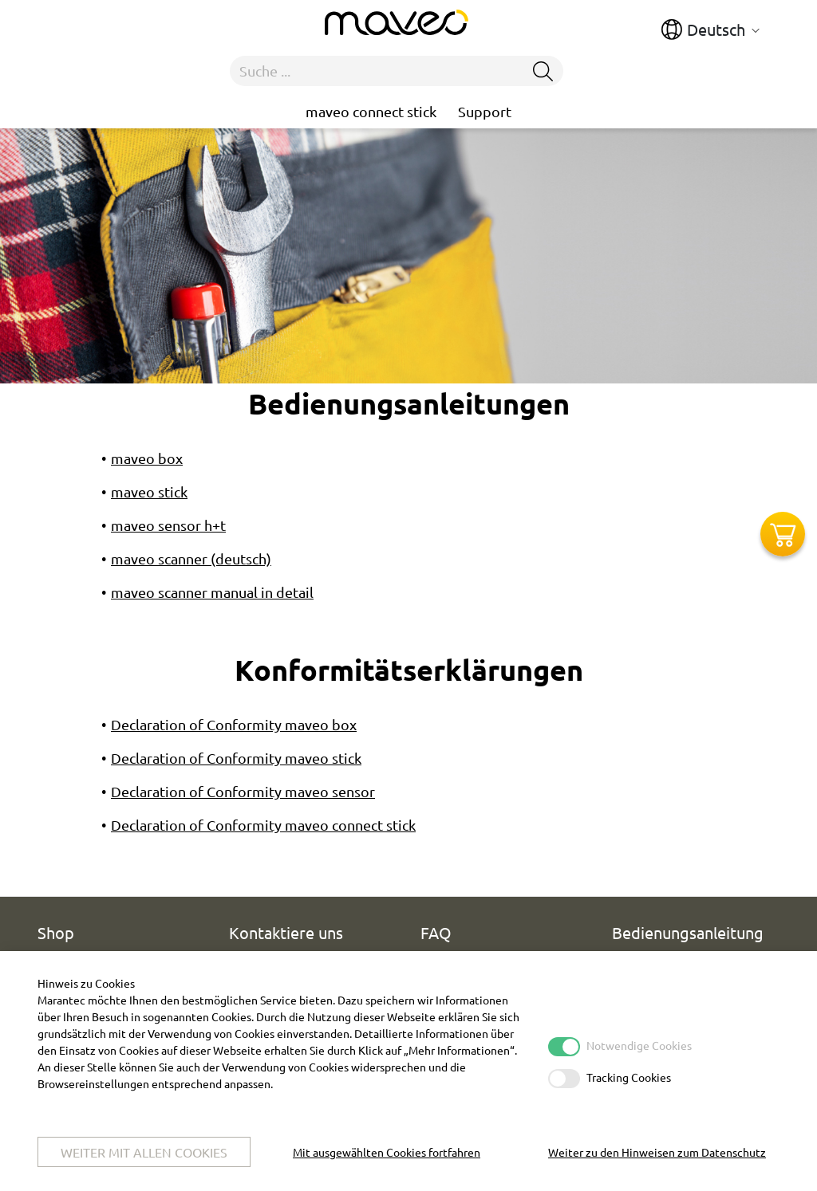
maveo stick (149, 491)
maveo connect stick (371, 111)
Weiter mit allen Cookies (144, 1152)
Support (484, 111)
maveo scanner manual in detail (212, 592)
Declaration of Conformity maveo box (234, 724)
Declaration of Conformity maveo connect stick (263, 824)
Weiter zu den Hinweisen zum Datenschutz (657, 1152)
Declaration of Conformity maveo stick (236, 757)
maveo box (147, 458)
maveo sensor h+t (168, 525)
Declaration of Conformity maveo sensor (243, 791)
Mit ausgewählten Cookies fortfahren (386, 1152)
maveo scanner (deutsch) (191, 558)
